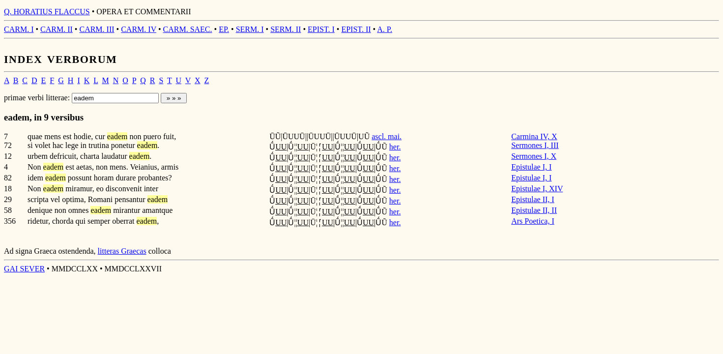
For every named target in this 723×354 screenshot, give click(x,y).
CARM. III (96, 29)
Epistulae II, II (534, 210)
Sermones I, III (534, 145)
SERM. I (250, 29)
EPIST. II (356, 29)
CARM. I (18, 29)
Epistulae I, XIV (537, 188)
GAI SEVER (24, 269)
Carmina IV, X (534, 136)
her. (395, 147)
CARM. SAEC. (187, 29)
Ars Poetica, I (532, 221)
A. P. (384, 29)
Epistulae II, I (532, 199)
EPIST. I (321, 29)
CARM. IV (138, 29)
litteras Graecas (122, 251)
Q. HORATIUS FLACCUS (47, 11)
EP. (224, 29)
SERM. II (285, 29)
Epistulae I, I (531, 167)
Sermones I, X (533, 156)
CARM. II (56, 29)
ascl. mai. (387, 136)
